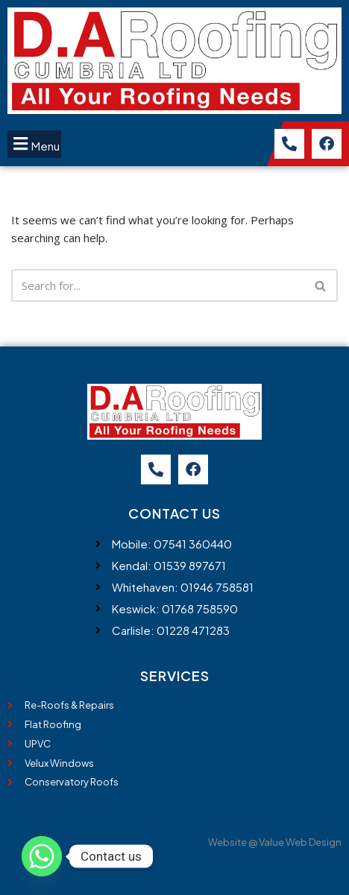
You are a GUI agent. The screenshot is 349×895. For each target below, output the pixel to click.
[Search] (157, 285)
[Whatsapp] (42, 856)
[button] (34, 144)
